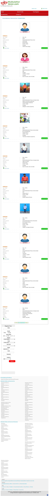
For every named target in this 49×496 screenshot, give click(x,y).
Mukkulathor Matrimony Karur (6, 402)
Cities (5, 379)
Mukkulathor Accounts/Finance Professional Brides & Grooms (4, 425)
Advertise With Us (16, 483)
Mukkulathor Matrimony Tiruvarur (29, 417)
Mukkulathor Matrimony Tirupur (5, 398)
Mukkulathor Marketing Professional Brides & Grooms (4, 461)
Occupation (17, 379)
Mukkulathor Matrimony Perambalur (29, 405)
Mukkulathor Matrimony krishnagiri (5, 415)
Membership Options (23, 483)
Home (2, 11)
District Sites (26, 480)
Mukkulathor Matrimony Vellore (29, 398)
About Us (3, 489)
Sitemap (31, 486)
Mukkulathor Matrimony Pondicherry (29, 420)
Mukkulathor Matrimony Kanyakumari (29, 388)
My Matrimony (4, 14)
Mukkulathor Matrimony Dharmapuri (5, 410)
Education (12, 379)
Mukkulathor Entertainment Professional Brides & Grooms (29, 446)
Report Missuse (26, 486)
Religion (2, 379)
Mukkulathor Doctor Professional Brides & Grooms (28, 435)
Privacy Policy (16, 489)
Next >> (26, 322)
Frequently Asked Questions (18, 486)
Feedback (11, 486)
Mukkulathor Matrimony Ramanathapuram (5, 408)
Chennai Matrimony (6, 18)
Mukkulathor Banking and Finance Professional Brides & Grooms (5, 436)
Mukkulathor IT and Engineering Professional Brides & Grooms (29, 457)
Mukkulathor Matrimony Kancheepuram (29, 395)
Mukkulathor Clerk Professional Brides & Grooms (28, 431)
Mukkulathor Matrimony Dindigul (5, 404)
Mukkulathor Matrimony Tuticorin (29, 386)
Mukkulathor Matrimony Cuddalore (5, 412)
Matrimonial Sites (14, 18)
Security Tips (21, 489)
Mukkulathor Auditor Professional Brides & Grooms (4, 433)
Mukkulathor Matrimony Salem (5, 393)
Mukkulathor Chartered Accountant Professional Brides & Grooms (29, 424)
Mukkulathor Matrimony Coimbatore (5, 390)
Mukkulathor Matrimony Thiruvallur (29, 412)
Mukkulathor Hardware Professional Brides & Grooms (28, 453)
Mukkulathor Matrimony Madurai (5, 386)
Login (5, 480)
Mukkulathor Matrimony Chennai (5, 383)
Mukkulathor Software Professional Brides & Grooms (4, 468)
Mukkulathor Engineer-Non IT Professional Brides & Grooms (29, 443)
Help (7, 486)
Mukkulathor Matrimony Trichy (5, 388)
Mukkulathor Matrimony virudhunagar (29, 383)
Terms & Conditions (9, 489)
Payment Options (21, 480)
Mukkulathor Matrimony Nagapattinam (5, 417)
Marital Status (8, 379)
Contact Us (18, 14)
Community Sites (31, 480)
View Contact (6, 48)
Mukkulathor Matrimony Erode (5, 395)
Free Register (36, 11)
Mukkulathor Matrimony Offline (7, 483)
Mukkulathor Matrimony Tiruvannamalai (29, 415)
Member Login (34, 8)
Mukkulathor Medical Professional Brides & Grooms (4, 465)
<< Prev (16, 322)
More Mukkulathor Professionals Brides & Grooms (4, 475)
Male (5, 332)
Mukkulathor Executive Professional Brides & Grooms (28, 450)
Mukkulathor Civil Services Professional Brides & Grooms (29, 428)
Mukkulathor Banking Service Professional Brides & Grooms (6, 440)
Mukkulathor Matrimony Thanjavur (29, 410)
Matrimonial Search (14, 480)
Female (9, 332)
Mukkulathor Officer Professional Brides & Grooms (4, 472)
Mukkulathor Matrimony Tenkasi (29, 390)
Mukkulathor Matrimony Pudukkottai (29, 408)
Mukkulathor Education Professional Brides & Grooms (28, 439)
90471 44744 (45, 8)
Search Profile (20, 11)
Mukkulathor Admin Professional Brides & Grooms (4, 429)
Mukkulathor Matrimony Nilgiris (29, 403)
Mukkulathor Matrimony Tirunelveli (5, 400)
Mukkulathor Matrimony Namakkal (29, 400)
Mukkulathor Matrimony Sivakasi (29, 393)
